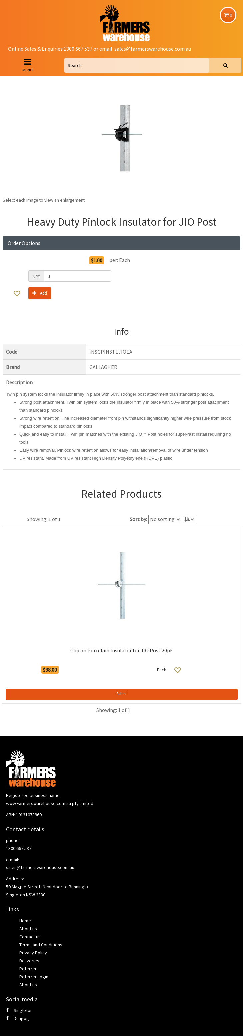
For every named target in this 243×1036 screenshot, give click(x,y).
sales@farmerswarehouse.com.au (152, 48)
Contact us (30, 937)
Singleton (19, 1010)
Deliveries (29, 961)
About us (28, 929)
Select (121, 694)
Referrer (28, 969)
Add (39, 293)
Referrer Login (33, 977)
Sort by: (138, 519)
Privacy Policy (33, 953)
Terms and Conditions (40, 945)
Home (25, 921)
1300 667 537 (18, 848)
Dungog (17, 1018)
